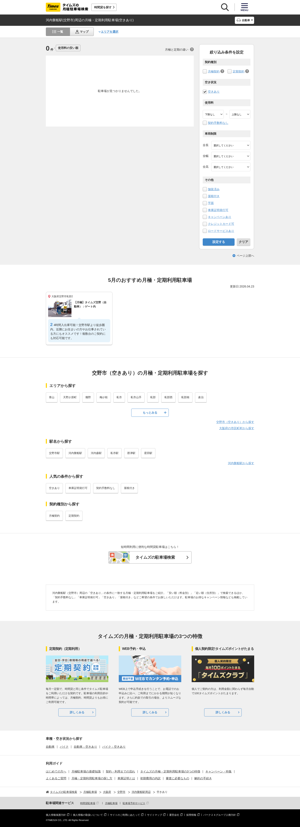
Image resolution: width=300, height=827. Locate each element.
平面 (211, 203)
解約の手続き (203, 778)
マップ (84, 31)
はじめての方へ (56, 771)
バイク (64, 746)
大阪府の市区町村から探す (236, 428)
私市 (119, 397)
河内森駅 (96, 453)
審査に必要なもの (177, 778)
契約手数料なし (218, 122)
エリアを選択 (109, 31)
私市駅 (114, 453)
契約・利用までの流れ (120, 771)
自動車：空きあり (85, 746)
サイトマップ (154, 814)
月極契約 (214, 71)
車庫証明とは (126, 778)
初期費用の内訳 (150, 778)
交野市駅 (54, 453)
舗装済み (214, 189)
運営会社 (174, 814)
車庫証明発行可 (218, 210)
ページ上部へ (245, 255)
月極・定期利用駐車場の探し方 (91, 778)
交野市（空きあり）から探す (235, 422)
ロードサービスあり (221, 231)
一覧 (60, 31)
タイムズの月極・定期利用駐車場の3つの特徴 (170, 771)
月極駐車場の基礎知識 (86, 771)
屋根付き (214, 196)
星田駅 (148, 453)
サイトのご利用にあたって (125, 814)
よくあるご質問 (56, 778)
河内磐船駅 (75, 453)
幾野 (88, 397)
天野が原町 (70, 397)
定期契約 (238, 71)
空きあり (214, 91)
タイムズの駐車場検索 (155, 557)
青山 (51, 397)
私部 (153, 397)
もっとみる (150, 412)
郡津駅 (131, 453)
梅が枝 (104, 397)
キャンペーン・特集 (218, 771)
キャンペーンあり (219, 217)
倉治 (201, 397)
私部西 (168, 397)
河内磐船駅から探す (241, 463)
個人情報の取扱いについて (88, 814)
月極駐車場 (111, 803)
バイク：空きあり (114, 746)
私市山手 (136, 397)
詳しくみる (77, 712)
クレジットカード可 (221, 223)
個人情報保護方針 (56, 814)
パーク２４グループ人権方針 (219, 814)
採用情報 (191, 814)
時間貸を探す (103, 7)
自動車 (50, 746)
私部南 (185, 397)
